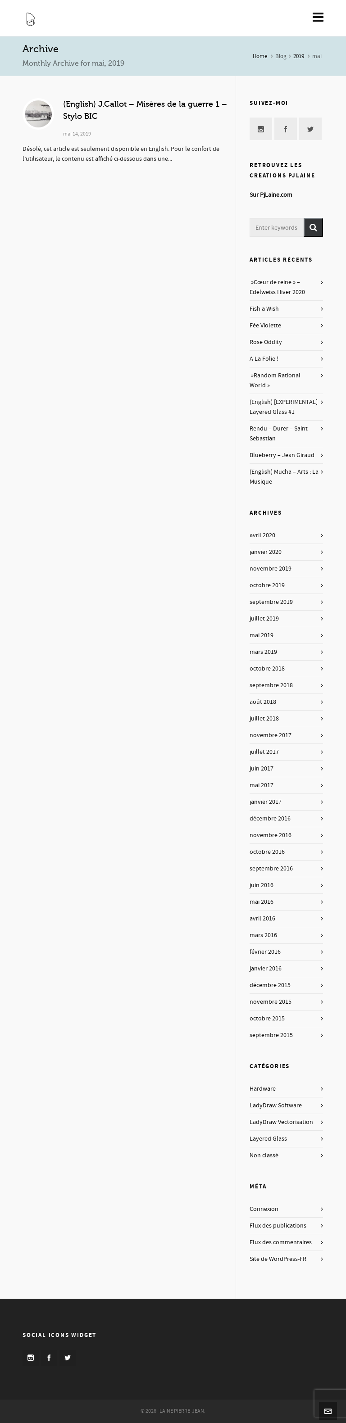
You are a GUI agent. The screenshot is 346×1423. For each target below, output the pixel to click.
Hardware (263, 1089)
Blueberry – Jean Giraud (282, 455)
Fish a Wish (264, 309)
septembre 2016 (271, 869)
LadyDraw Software (276, 1105)
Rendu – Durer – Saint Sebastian (279, 434)
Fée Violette (265, 326)
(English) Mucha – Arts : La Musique (284, 477)
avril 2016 (262, 919)
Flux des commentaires (281, 1242)
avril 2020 (262, 535)
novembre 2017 (270, 735)
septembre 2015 (271, 1035)
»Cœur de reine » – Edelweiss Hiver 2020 (277, 287)
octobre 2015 (267, 1019)
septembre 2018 (271, 685)
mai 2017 (261, 785)
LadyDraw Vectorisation (281, 1122)
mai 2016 (261, 902)
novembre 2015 (270, 1002)
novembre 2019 (270, 569)
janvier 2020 (266, 552)
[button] (313, 227)
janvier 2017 (266, 802)
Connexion (264, 1209)
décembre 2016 (270, 819)
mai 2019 (261, 635)
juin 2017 (261, 769)
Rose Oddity (266, 342)
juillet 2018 (264, 719)
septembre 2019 (271, 602)
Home (260, 56)
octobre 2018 (267, 669)
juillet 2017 (264, 752)
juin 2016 (261, 885)
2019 (298, 56)
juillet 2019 (264, 619)
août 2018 (263, 702)
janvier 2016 (266, 969)
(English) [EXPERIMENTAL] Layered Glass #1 (284, 407)
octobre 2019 (267, 585)
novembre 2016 (270, 835)
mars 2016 (263, 935)
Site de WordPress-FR (278, 1259)
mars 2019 (263, 652)
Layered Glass (268, 1139)
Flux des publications (278, 1226)
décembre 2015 (270, 985)
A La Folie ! (264, 359)
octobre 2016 (267, 852)
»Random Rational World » (275, 381)
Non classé (264, 1155)
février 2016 (265, 952)
